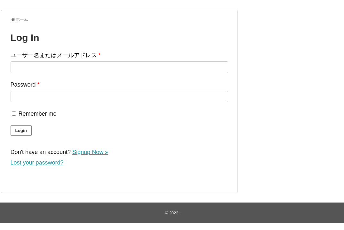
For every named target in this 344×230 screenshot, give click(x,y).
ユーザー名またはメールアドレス (56, 55)
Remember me (34, 114)
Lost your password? (37, 162)
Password (25, 84)
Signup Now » (90, 152)
